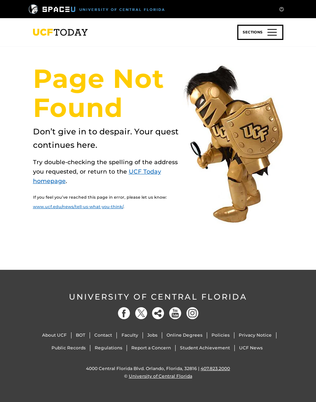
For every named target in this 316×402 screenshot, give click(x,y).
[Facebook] (124, 313)
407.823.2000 (215, 368)
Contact (103, 335)
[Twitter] (141, 313)
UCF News (251, 347)
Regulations (108, 347)
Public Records (69, 347)
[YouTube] (175, 313)
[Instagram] (192, 313)
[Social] (158, 313)
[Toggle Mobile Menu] (281, 8)
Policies (221, 335)
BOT (80, 335)
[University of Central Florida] (96, 9)
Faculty (130, 335)
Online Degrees (184, 335)
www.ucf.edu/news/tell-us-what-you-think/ (78, 206)
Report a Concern (151, 347)
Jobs (152, 335)
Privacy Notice (255, 335)
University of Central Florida (158, 297)
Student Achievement (205, 347)
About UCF (54, 335)
